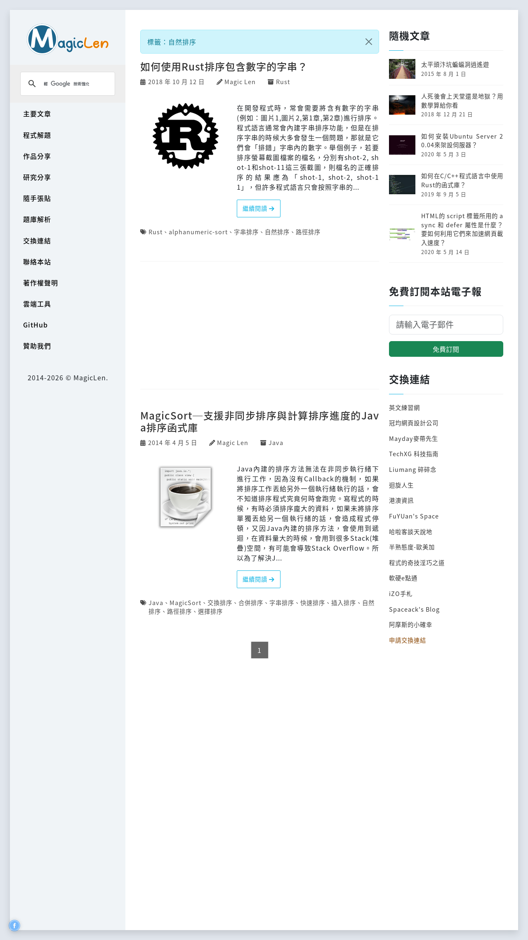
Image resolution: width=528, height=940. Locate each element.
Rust (283, 81)
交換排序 (219, 602)
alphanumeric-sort (198, 231)
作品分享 (37, 156)
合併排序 (250, 602)
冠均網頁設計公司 (413, 422)
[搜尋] (66, 84)
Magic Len (240, 81)
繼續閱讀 (259, 208)
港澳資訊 (401, 500)
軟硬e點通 (403, 577)
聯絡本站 (37, 261)
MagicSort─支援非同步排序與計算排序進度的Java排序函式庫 (259, 421)
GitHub (35, 325)
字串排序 (246, 231)
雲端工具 (37, 304)
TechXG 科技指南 (413, 453)
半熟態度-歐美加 (412, 546)
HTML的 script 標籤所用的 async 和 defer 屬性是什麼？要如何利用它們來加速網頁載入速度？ (462, 229)
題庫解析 (37, 219)
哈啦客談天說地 (410, 531)
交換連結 (37, 240)
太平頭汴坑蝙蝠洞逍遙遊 (455, 64)
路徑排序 (308, 231)
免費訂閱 (446, 349)
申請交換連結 (407, 640)
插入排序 (343, 602)
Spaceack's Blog (414, 609)
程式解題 (37, 135)
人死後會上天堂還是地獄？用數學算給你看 (462, 100)
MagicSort (185, 602)
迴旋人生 (401, 485)
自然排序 (277, 231)
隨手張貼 (37, 198)
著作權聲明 (40, 282)
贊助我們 (37, 346)
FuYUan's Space (414, 515)
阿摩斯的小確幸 (410, 624)
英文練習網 (404, 407)
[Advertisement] (259, 325)
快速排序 (312, 602)
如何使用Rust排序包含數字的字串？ (224, 66)
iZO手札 (400, 593)
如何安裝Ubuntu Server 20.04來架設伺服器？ (462, 140)
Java (276, 442)
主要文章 (37, 113)
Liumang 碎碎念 (412, 469)
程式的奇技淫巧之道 (417, 562)
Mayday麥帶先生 (413, 438)
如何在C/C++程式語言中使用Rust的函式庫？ (462, 180)
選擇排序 (210, 611)
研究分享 (37, 177)
